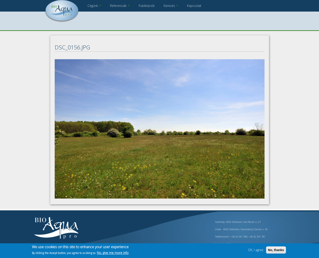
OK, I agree (255, 250)
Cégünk (94, 6)
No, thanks (276, 250)
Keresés (171, 6)
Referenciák (120, 6)
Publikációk (147, 6)
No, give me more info (113, 253)
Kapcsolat (194, 6)
